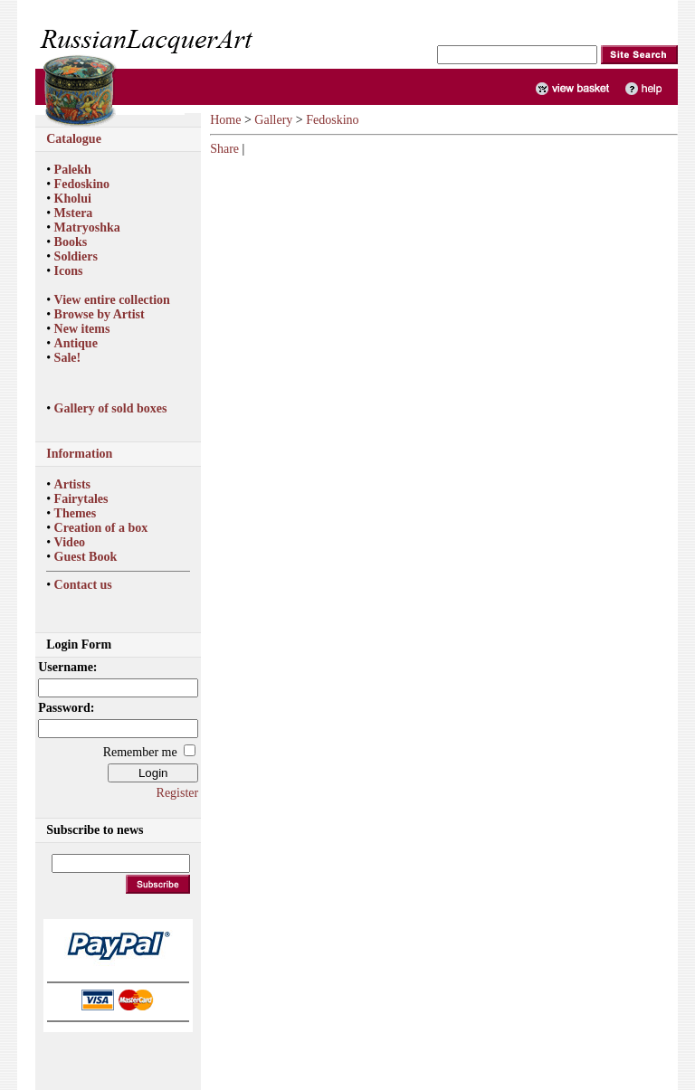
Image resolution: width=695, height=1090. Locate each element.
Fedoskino (81, 184)
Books (71, 242)
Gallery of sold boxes (110, 408)
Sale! (67, 358)
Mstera (73, 213)
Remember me (140, 752)
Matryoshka (87, 227)
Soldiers (76, 256)
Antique (76, 343)
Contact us (83, 585)
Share (224, 149)
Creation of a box (101, 528)
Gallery (273, 120)
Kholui (72, 198)
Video (69, 542)
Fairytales (81, 499)
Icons (68, 271)
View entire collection (112, 300)
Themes (75, 513)
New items (82, 329)
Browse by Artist (99, 314)
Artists (72, 484)
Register (178, 793)
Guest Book (86, 557)
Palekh (72, 169)
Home (225, 120)
